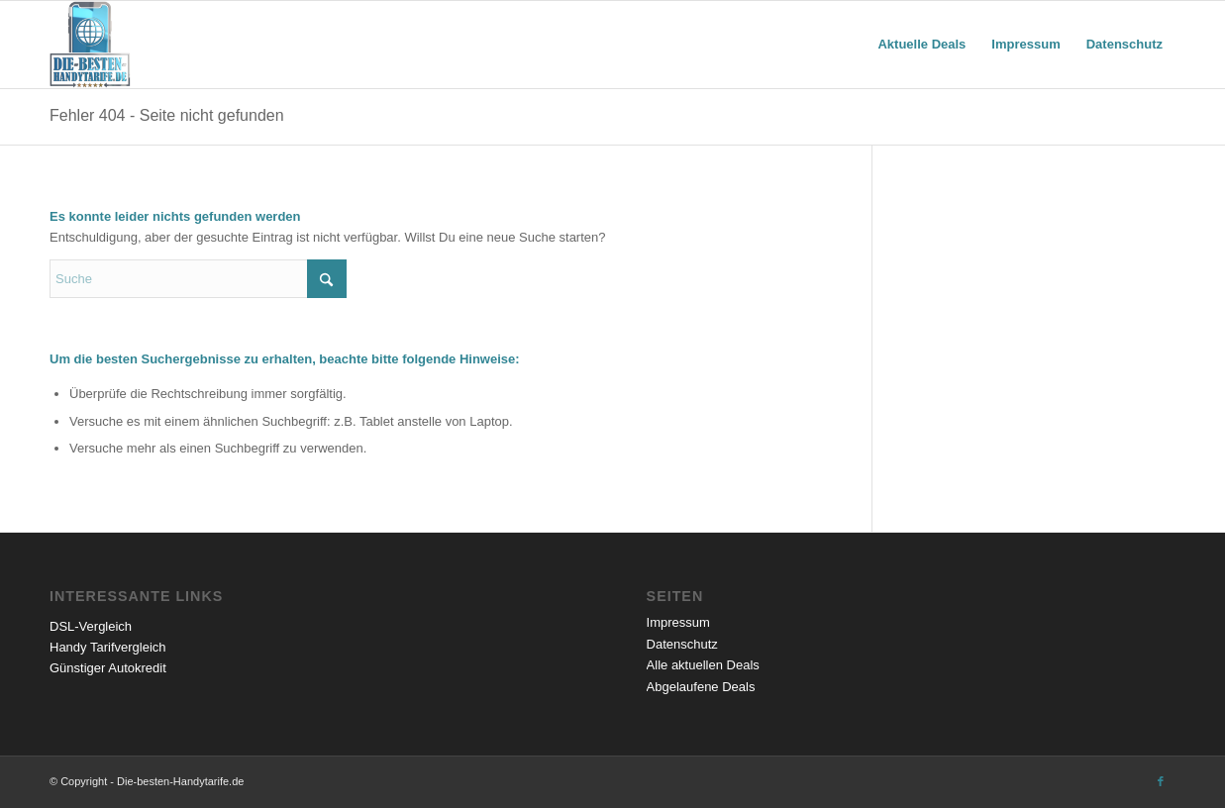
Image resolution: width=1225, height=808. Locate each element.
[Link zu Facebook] (1160, 781)
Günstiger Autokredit (108, 667)
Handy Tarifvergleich (108, 647)
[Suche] (198, 278)
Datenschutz (682, 644)
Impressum (678, 622)
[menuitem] (921, 44)
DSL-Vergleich (91, 626)
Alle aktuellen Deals (703, 664)
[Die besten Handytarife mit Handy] (90, 44)
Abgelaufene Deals (701, 686)
